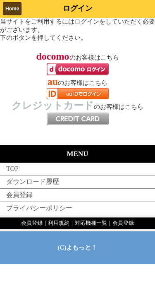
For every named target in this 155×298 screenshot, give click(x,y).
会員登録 (19, 194)
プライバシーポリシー (39, 207)
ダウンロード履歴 (32, 181)
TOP (12, 168)
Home (12, 9)
